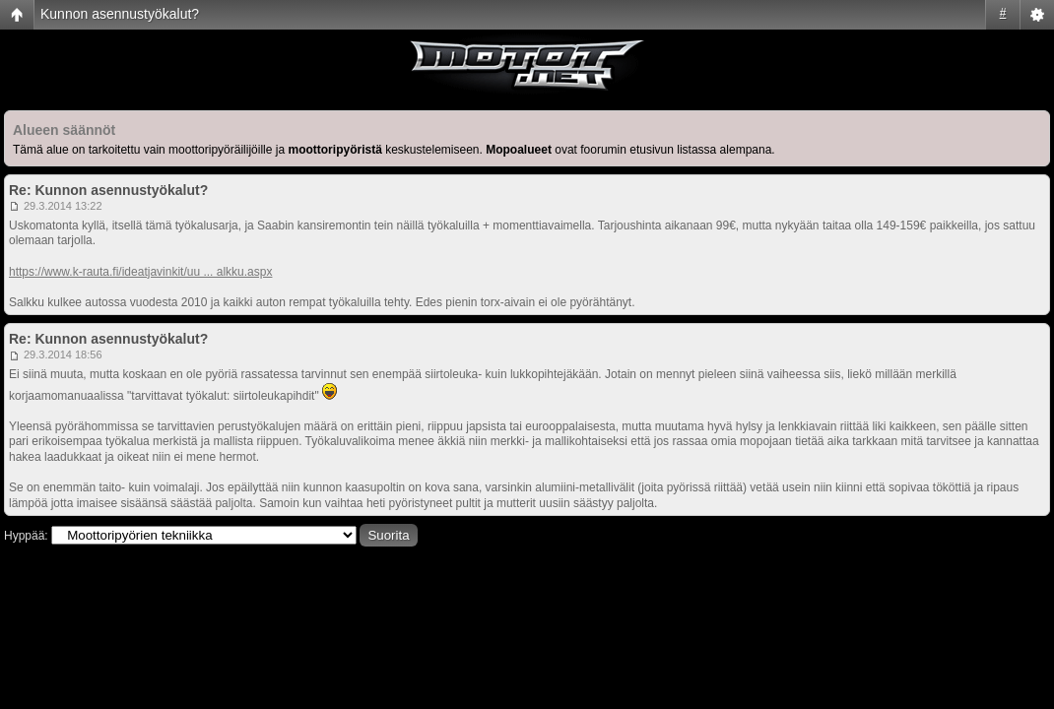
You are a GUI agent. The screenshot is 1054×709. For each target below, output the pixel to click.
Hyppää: (26, 536)
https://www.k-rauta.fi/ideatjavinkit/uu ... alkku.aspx (140, 272)
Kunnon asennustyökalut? (119, 14)
